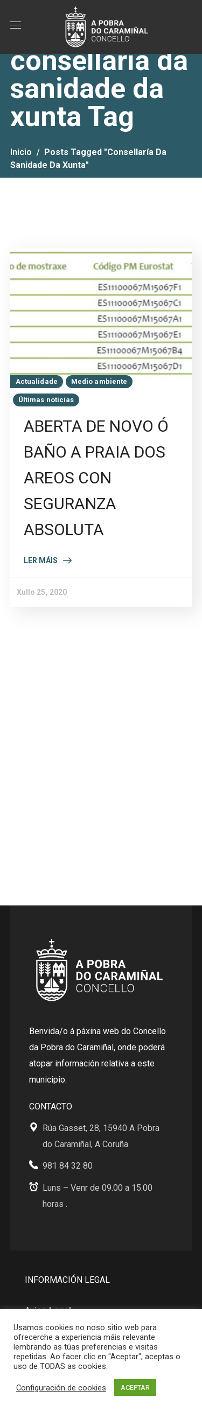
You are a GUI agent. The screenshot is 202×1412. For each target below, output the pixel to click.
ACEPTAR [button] (135, 1387)
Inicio (21, 152)
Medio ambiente (99, 381)
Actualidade (37, 381)
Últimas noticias (46, 400)
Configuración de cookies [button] (61, 1388)
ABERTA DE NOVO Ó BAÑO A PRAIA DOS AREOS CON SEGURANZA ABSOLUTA (96, 478)
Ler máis (41, 560)
